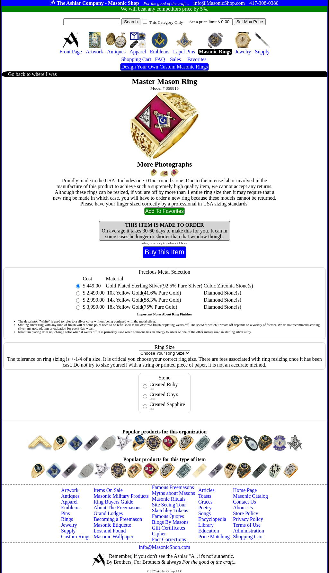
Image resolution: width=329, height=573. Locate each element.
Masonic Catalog (250, 496)
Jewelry (69, 525)
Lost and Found (109, 530)
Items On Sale (108, 490)
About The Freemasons (117, 507)
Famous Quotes (168, 516)
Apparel (69, 502)
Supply (68, 530)
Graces (205, 502)
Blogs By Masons (170, 522)
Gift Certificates (168, 528)
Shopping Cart (248, 536)
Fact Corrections (169, 539)
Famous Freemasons (173, 487)
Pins (65, 513)
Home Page (245, 490)
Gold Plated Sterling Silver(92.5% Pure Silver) (154, 285)
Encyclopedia (212, 519)
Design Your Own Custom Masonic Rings (164, 66)
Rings (67, 519)
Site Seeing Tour (169, 504)
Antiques (70, 496)
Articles (206, 490)
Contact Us (244, 502)
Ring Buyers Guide (113, 502)
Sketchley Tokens (170, 510)
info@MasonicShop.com (164, 547)
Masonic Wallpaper (113, 536)
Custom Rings (75, 536)
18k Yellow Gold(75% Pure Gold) (141, 307)
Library (206, 525)
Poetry (205, 507)
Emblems (70, 507)
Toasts (204, 496)
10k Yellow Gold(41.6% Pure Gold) (143, 293)
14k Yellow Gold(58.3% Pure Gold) (143, 300)
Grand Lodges (108, 513)
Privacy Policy (248, 519)
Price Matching (214, 536)
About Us (243, 507)
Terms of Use (247, 525)
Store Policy (245, 513)
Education (208, 530)
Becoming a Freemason (117, 519)
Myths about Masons (173, 493)
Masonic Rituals (168, 499)
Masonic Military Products (121, 496)
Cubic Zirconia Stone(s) (228, 285)
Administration (248, 530)
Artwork (69, 490)
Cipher (159, 533)
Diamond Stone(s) (222, 293)
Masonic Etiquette (112, 525)
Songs (204, 513)
